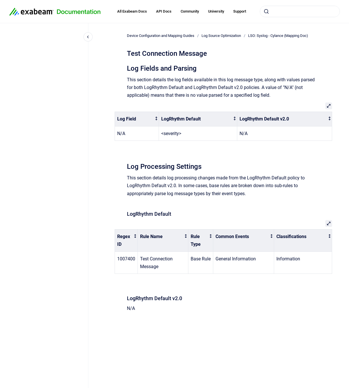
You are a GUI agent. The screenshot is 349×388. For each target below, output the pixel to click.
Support (239, 11)
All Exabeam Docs (132, 11)
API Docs (163, 11)
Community (190, 11)
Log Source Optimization (221, 35)
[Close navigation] (88, 36)
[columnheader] (137, 119)
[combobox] (300, 11)
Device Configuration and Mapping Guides (160, 35)
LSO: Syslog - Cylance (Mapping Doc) (278, 35)
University (216, 11)
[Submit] (266, 11)
